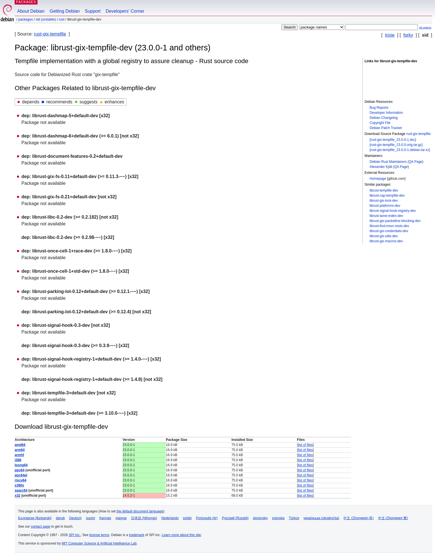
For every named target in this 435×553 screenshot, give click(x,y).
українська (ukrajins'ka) (321, 518)
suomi (90, 518)
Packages (25, 19)
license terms (99, 535)
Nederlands (169, 518)
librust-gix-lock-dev (384, 201)
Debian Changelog (384, 118)
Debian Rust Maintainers (388, 162)
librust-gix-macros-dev (386, 241)
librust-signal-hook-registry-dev (393, 211)
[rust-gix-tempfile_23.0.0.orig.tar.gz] (396, 145)
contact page (40, 526)
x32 (17, 496)
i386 (18, 460)
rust (61, 19)
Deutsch (75, 518)
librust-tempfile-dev (384, 190)
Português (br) (207, 518)
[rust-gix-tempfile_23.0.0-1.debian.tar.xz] (400, 150)
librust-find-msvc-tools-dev (389, 226)
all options (425, 27)
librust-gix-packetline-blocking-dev (395, 221)
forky (408, 35)
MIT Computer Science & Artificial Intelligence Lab (99, 543)
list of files (305, 445)
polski (187, 518)
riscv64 (20, 480)
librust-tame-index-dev (386, 216)
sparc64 (21, 490)
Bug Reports (379, 108)
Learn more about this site (181, 535)
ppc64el (21, 475)
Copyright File (380, 123)
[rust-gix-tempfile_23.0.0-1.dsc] (393, 140)
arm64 (20, 450)
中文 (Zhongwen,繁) (393, 518)
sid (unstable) (46, 19)
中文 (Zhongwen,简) (358, 518)
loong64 (21, 465)
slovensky (260, 518)
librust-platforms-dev (385, 206)
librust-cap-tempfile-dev (387, 195)
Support (93, 11)
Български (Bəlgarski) (35, 518)
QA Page (415, 162)
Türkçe (294, 518)
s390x (19, 485)
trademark (136, 535)
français (105, 518)
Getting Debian (65, 11)
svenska (278, 518)
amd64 (20, 445)
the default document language (140, 511)
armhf (19, 455)
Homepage (378, 179)
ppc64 (20, 470)
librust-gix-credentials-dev (389, 231)
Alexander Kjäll (381, 167)
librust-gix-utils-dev (384, 236)
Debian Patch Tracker (386, 128)
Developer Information (386, 113)
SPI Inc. (75, 535)
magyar (121, 518)
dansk (60, 518)
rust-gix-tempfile (50, 34)
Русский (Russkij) (235, 518)
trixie (390, 35)
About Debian (31, 11)
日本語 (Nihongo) (144, 518)
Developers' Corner (125, 11)
